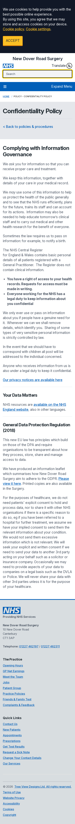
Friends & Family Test (17, 699)
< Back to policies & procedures (28, 127)
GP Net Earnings (13, 671)
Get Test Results (13, 746)
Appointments (12, 735)
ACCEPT (13, 41)
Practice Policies (14, 693)
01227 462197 (28, 646)
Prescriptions (11, 741)
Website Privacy (13, 798)
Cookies (8, 809)
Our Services (11, 763)
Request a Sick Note (16, 752)
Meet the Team (13, 676)
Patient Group (12, 688)
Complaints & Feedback (19, 705)
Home (6, 96)
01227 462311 (50, 646)
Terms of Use (12, 792)
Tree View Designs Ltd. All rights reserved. (42, 786)
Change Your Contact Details (22, 758)
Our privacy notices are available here (32, 380)
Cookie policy (13, 29)
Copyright (9, 815)
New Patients (11, 729)
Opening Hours (13, 665)
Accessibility (11, 803)
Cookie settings (38, 29)
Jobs (6, 682)
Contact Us (10, 724)
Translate (62, 66)
